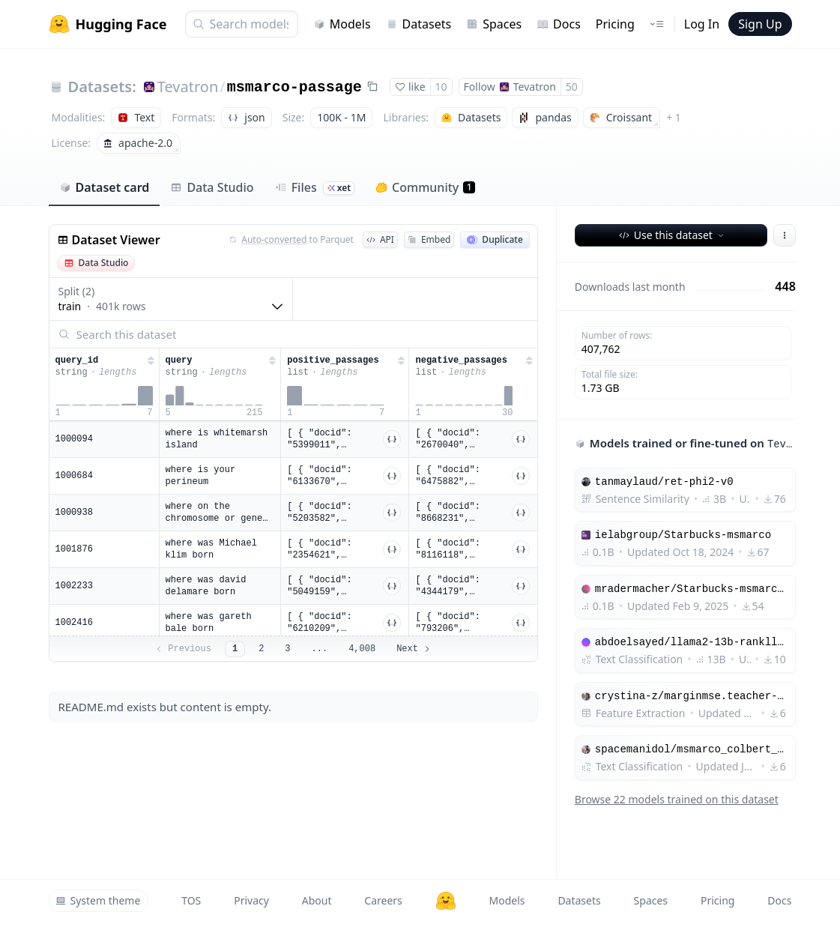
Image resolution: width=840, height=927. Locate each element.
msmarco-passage (294, 87)
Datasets (419, 24)
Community (425, 187)
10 (441, 86)
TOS (191, 900)
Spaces (494, 24)
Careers (383, 900)
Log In (701, 24)
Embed (429, 239)
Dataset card (104, 187)
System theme (98, 900)
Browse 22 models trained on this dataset (677, 799)
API (380, 239)
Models (342, 24)
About (317, 900)
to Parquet (291, 240)
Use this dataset (672, 235)
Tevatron (188, 86)
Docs (559, 24)
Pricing (615, 24)
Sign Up (760, 24)
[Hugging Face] (445, 900)
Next (414, 649)
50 (572, 86)
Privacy (251, 900)
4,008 (361, 649)
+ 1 (673, 117)
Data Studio (211, 187)
